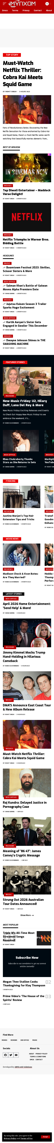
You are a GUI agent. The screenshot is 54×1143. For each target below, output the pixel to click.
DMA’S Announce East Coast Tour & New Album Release (27, 707)
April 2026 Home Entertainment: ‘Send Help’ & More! (27, 606)
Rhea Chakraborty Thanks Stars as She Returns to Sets (19, 461)
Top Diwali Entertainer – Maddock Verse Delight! (27, 192)
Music (7, 263)
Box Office (9, 281)
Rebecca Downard (12, 423)
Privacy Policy (10, 1138)
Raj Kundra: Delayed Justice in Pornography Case (25, 805)
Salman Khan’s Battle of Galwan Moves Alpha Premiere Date (25, 287)
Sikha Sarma (9, 293)
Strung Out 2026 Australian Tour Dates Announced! (23, 902)
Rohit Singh (11, 91)
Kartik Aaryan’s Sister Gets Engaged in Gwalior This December (25, 323)
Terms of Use (26, 1138)
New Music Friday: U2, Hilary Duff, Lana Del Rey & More (25, 403)
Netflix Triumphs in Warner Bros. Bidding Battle (26, 241)
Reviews (10, 395)
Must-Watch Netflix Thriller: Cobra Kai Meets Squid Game (23, 74)
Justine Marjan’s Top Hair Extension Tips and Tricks (18, 517)
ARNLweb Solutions (23, 1067)
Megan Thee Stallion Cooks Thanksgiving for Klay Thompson (24, 983)
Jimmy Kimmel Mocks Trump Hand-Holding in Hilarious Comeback (24, 657)
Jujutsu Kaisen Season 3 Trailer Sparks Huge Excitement (24, 305)
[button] (45, 1136)
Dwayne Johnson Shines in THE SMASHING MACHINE (24, 342)
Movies (8, 185)
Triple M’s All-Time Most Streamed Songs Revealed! (19, 936)
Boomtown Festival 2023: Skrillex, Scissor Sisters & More (26, 269)
